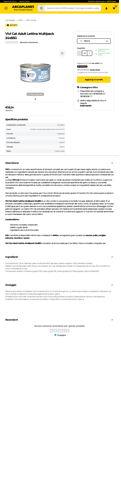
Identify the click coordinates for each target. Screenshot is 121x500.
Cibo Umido (31, 20)
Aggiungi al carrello (94, 79)
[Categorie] (6, 8)
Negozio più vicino (10, 1)
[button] (35, 73)
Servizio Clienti (25, 1)
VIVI (7, 29)
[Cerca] (41, 8)
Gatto (20, 20)
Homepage (10, 20)
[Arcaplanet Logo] (23, 8)
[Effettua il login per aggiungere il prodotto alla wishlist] (62, 53)
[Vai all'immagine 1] (35, 99)
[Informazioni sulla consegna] (91, 96)
